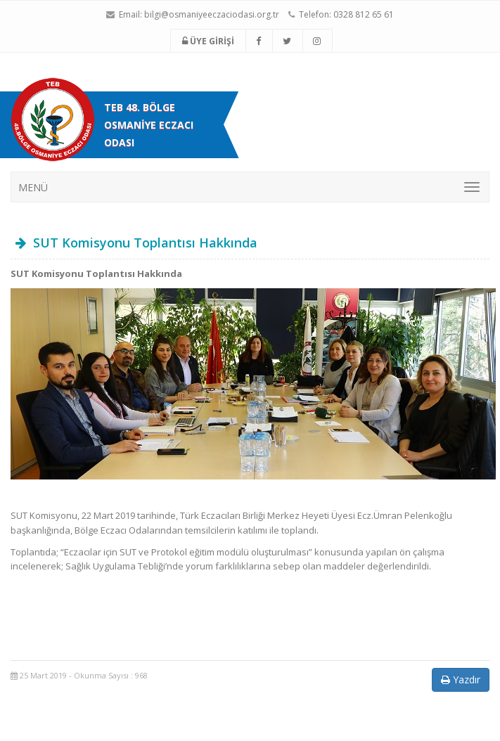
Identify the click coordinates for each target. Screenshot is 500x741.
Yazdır (460, 679)
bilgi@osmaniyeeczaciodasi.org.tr (211, 14)
